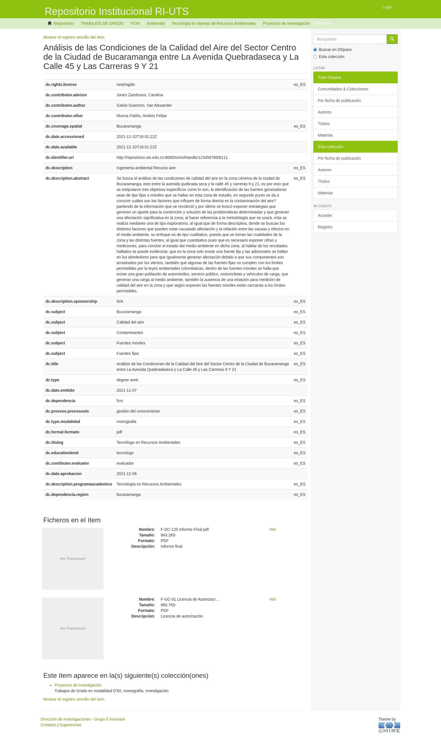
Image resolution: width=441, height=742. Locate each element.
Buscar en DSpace (332, 49)
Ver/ (272, 529)
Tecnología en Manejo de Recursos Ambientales (214, 23)
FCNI (135, 23)
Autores (324, 112)
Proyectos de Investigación (286, 23)
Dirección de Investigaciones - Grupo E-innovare (82, 719)
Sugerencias (70, 725)
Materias (325, 135)
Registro (325, 227)
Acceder (325, 215)
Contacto (48, 725)
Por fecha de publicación (339, 100)
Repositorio (64, 23)
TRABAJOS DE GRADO (102, 23)
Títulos (324, 123)
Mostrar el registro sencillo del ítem (73, 37)
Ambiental (155, 23)
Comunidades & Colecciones (343, 89)
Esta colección (328, 56)
